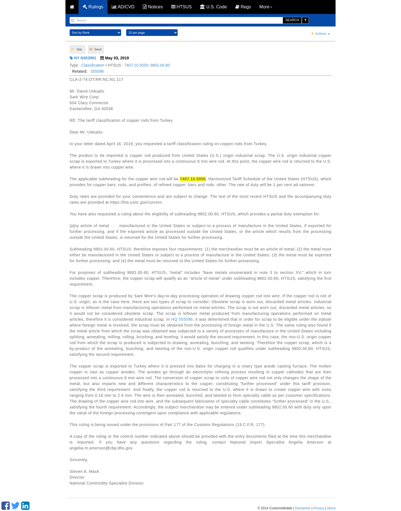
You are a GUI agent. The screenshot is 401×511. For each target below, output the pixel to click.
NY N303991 (83, 58)
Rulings (93, 6)
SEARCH (292, 20)
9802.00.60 (160, 65)
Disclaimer (302, 508)
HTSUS (181, 6)
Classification (92, 65)
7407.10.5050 (136, 65)
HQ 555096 (182, 319)
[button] (77, 49)
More (265, 6)
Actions (321, 34)
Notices (153, 6)
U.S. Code (213, 6)
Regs (243, 6)
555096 (97, 71)
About (331, 508)
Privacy (318, 508)
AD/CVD (123, 6)
